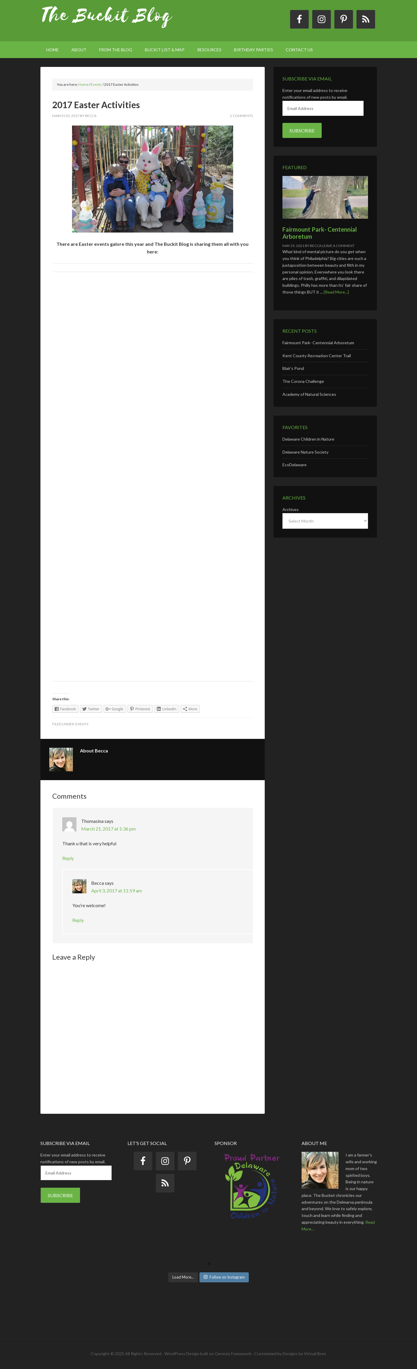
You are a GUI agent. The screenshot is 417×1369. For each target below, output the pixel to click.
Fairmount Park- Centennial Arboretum (318, 342)
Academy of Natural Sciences (309, 394)
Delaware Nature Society (305, 451)
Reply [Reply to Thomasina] (68, 858)
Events (81, 724)
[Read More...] (336, 291)
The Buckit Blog (106, 20)
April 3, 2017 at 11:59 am (116, 890)
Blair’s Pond (293, 368)
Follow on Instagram (224, 1277)
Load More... (183, 1277)
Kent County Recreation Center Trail (316, 355)
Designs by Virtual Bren (304, 1353)
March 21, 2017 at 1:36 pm (108, 828)
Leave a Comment (338, 245)
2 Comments (241, 115)
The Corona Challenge (303, 381)
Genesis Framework (233, 1353)
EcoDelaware (294, 464)
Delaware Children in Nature (308, 438)
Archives (290, 509)
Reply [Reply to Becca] (78, 920)
